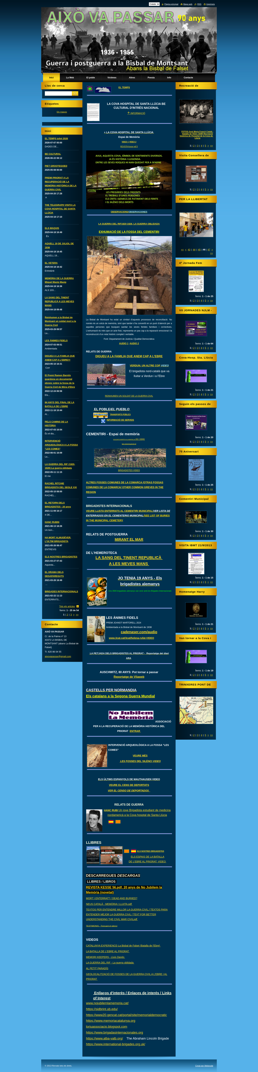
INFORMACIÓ (136, 113)
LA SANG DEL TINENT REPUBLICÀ (129, 557)
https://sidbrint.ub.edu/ (102, 1009)
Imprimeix (210, 4)
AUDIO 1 (123, 343)
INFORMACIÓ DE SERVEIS (120, 420)
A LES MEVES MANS (129, 563)
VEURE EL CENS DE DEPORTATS (129, 785)
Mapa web (187, 4)
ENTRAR (135, 731)
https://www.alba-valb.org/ (104, 1038)
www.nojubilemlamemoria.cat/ (107, 1003)
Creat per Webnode (204, 1066)
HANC (108, 810)
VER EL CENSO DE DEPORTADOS (129, 790)
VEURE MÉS (140, 755)
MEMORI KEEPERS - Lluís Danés (105, 957)
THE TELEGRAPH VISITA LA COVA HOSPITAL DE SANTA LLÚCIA (60, 209)
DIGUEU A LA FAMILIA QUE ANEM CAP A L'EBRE (129, 356)
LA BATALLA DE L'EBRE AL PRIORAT (108, 951)
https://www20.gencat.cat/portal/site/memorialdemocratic (126, 1015)
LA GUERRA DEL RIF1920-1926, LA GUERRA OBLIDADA (129, 223)
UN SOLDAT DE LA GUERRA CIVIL (135, 396)
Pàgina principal (171, 4)
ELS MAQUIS (52, 228)
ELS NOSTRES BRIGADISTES (150, 851)
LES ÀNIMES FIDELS (56, 340)
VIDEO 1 (125, 142)
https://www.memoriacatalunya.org (110, 1021)
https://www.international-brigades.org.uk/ (115, 1044)
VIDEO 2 (132, 142)
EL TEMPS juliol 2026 (56, 138)
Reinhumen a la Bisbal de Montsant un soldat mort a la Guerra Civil (60, 321)
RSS (199, 4)
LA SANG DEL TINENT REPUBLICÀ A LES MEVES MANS (59, 301)
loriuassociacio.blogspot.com (106, 1026)
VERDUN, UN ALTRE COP (149, 365)
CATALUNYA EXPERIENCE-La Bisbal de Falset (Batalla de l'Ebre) (123, 945)
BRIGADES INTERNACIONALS (61, 591)
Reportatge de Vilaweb (129, 676)
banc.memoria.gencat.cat (129, 444)
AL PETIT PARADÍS (97, 968)
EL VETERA (51, 263)
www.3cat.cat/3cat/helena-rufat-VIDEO (131, 638)
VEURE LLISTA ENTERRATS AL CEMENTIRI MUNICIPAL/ (128, 515)
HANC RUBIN (52, 522)
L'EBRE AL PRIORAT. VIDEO (149, 861)
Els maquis (62, 112)
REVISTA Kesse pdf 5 (129, 147)
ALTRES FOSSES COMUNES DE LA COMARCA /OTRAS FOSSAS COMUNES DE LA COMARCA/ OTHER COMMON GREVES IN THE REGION (124, 487)
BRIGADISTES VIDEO (129, 470)
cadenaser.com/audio (139, 632)
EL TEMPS (124, 87)
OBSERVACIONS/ (129, 212)
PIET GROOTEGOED (56, 166)
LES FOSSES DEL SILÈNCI (140, 761)
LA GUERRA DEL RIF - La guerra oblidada (110, 962)
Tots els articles (67, 606)
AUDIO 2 (134, 343)
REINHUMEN (111, 396)
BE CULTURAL (53, 154)
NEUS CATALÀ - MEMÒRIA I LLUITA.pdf (109, 904)
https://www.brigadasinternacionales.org (114, 1032)
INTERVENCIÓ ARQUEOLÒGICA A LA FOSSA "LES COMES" (61, 445)
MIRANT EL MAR (129, 539)
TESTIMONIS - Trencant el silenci (101, 925)
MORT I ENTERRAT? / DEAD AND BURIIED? (111, 898)
